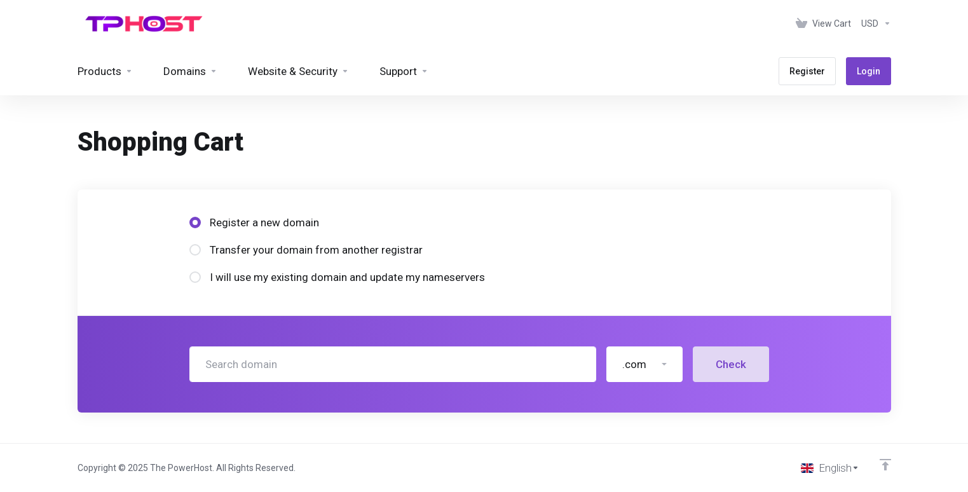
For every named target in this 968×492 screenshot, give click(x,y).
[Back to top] (885, 464)
